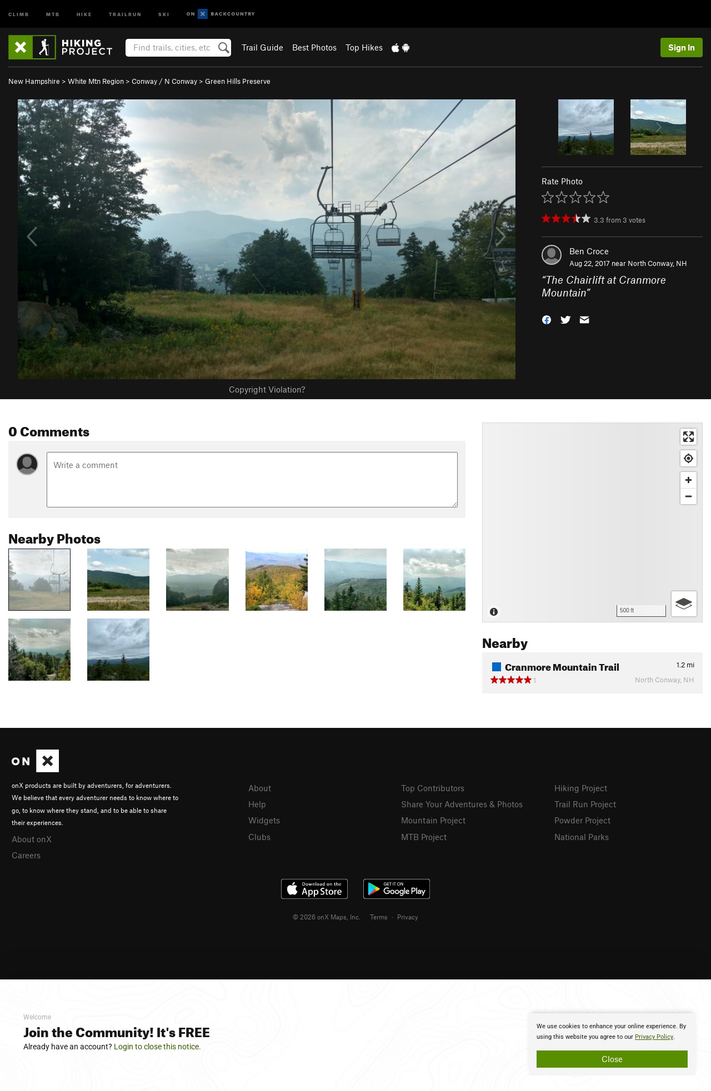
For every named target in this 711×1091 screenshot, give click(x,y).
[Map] (592, 522)
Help (257, 804)
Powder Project (582, 820)
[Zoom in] (688, 480)
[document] (612, 1044)
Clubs (259, 837)
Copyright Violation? (267, 389)
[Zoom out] (688, 496)
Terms (379, 917)
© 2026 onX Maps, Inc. (326, 917)
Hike (84, 13)
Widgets (264, 820)
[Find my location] (688, 458)
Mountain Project (433, 820)
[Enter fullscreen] (688, 437)
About (259, 788)
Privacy (407, 917)
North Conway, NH (657, 263)
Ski (164, 13)
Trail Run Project (585, 804)
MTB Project (424, 837)
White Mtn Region (96, 81)
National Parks (581, 837)
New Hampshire (34, 81)
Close (612, 1059)
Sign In (681, 47)
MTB (53, 13)
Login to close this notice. (157, 1046)
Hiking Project (580, 788)
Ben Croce (589, 251)
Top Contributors (432, 788)
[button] (547, 318)
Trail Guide (262, 47)
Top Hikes (364, 47)
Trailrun (125, 13)
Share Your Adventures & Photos (462, 804)
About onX (32, 839)
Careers (26, 855)
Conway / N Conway (164, 81)
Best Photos (314, 47)
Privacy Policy (654, 1036)
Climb (18, 13)
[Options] (684, 603)
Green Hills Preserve (238, 81)
